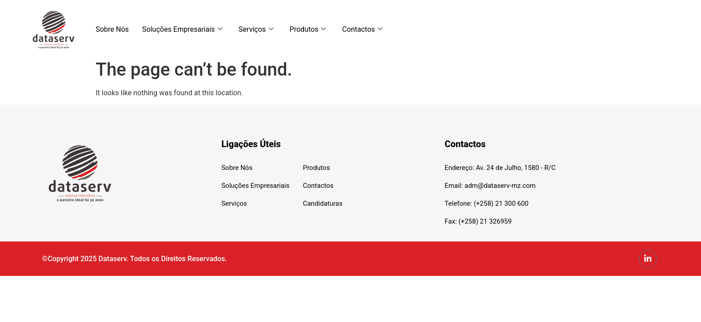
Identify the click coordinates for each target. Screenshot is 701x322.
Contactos (362, 29)
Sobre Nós (112, 29)
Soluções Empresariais (182, 29)
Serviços (256, 29)
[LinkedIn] (648, 259)
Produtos (308, 29)
